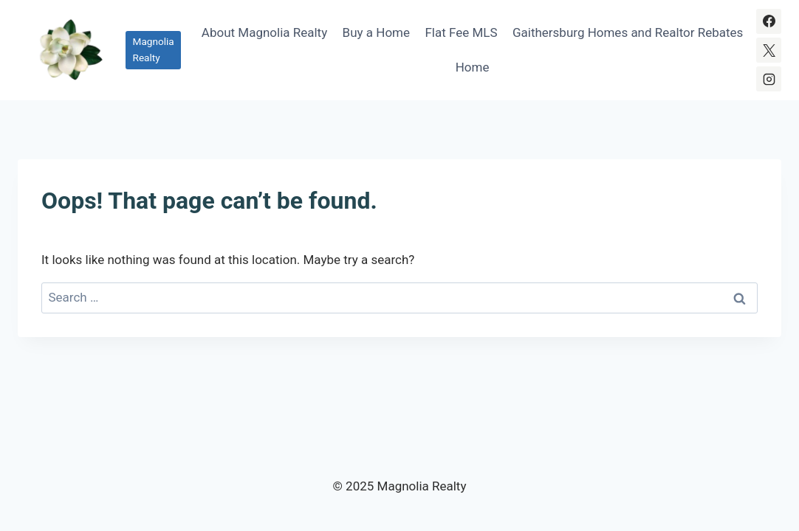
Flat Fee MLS (461, 32)
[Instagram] (768, 78)
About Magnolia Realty (264, 32)
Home (473, 67)
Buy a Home (376, 32)
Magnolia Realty (153, 49)
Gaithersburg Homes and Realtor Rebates (627, 32)
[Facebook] (768, 21)
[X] (768, 50)
